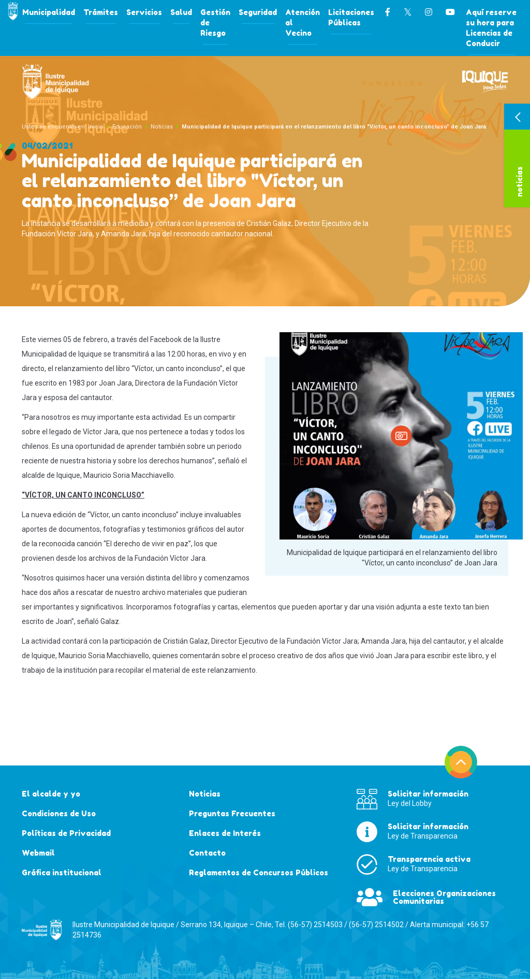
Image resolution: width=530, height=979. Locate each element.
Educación (127, 126)
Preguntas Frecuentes (232, 813)
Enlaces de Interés (225, 833)
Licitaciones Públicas (351, 17)
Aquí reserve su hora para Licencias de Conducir (491, 28)
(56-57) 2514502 (376, 924)
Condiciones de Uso (59, 813)
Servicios (144, 12)
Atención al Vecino (302, 22)
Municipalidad (48, 12)
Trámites (100, 12)
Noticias (162, 126)
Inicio (96, 126)
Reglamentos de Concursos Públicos (258, 872)
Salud (181, 12)
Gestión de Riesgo (215, 22)
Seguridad (258, 12)
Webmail (38, 852)
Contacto (207, 852)
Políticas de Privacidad (66, 833)
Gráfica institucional (61, 872)
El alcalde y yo (51, 793)
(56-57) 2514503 (315, 924)
